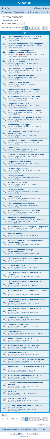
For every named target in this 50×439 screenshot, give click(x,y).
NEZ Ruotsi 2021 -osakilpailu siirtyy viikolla (26, 359)
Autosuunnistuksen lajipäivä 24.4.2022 (24, 211)
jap (17, 84)
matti (17, 38)
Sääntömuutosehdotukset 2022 (21, 338)
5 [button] (38, 28)
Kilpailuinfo (17, 40)
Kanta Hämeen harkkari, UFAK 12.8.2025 (24, 37)
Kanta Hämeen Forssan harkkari (21, 204)
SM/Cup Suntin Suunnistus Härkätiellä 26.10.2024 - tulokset (24, 61)
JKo (17, 205)
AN (17, 156)
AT (17, 221)
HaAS (18, 77)
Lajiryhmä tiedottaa (20, 56)
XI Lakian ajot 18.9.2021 (17, 266)
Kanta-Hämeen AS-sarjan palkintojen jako (25, 259)
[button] (23, 27)
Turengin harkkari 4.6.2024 (19, 83)
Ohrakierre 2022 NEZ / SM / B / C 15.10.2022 (26, 155)
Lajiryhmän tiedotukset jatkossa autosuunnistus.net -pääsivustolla (22, 52)
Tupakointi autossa (15, 331)
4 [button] (35, 28)
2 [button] (29, 28)
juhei (17, 142)
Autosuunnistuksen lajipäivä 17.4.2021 (24, 345)
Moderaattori (20, 54)
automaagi (19, 333)
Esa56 (18, 170)
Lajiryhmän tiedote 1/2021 (18, 324)
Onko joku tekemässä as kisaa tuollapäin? (25, 44)
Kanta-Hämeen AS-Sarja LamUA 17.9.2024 (25, 69)
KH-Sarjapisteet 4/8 (16, 190)
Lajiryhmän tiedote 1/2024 (18, 104)
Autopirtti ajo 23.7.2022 (17, 183)
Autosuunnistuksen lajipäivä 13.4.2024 (24, 97)
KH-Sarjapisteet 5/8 (16, 176)
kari (17, 235)
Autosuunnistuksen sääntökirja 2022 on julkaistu (28, 227)
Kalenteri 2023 (13, 148)
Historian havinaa (15, 234)
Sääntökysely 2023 (15, 197)
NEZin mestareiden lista (18, 352)
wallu (17, 91)
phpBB (18, 434)
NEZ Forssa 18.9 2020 (17, 398)
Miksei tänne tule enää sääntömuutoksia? (25, 111)
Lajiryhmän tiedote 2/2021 (18, 317)
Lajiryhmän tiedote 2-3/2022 (19, 162)
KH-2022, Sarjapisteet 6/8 (18, 169)
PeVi (17, 63)
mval (17, 184)
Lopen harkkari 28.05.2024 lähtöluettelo (24, 90)
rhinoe (18, 98)
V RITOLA (12, 391)
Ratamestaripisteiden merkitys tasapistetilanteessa (20, 251)
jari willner (19, 45)
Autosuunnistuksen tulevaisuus (24, 151)
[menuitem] (7, 8)
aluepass (19, 70)
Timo (17, 377)
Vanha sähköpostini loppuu (19, 125)
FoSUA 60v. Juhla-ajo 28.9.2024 (21, 76)
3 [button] (32, 28)
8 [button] (43, 28)
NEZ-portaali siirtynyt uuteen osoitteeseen (25, 141)
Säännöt (17, 114)
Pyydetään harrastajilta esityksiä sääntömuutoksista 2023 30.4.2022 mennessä (26, 219)
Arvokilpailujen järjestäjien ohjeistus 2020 (25, 375)
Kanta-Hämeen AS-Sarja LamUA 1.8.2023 (25, 118)
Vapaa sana (18, 47)
